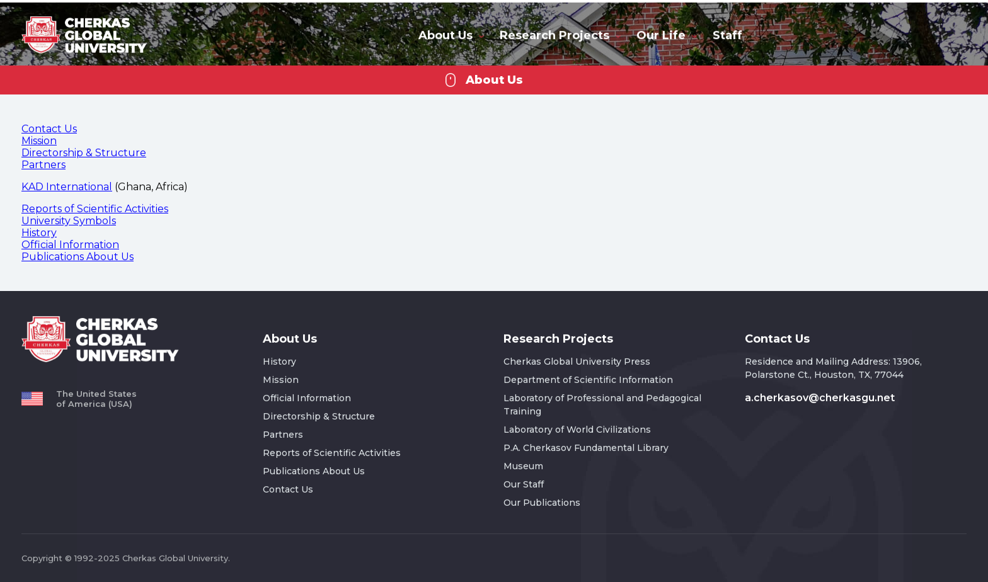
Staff (727, 35)
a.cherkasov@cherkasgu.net (820, 397)
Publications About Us (77, 256)
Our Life (666, 35)
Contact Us (49, 128)
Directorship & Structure (83, 152)
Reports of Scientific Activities (94, 208)
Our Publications (541, 502)
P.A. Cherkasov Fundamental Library (586, 447)
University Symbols (68, 220)
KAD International (66, 186)
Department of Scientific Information (588, 379)
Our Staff (523, 483)
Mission (39, 140)
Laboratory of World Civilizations (577, 429)
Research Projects (560, 35)
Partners (43, 164)
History (39, 232)
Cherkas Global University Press (576, 361)
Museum (523, 465)
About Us (451, 35)
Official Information (70, 244)
